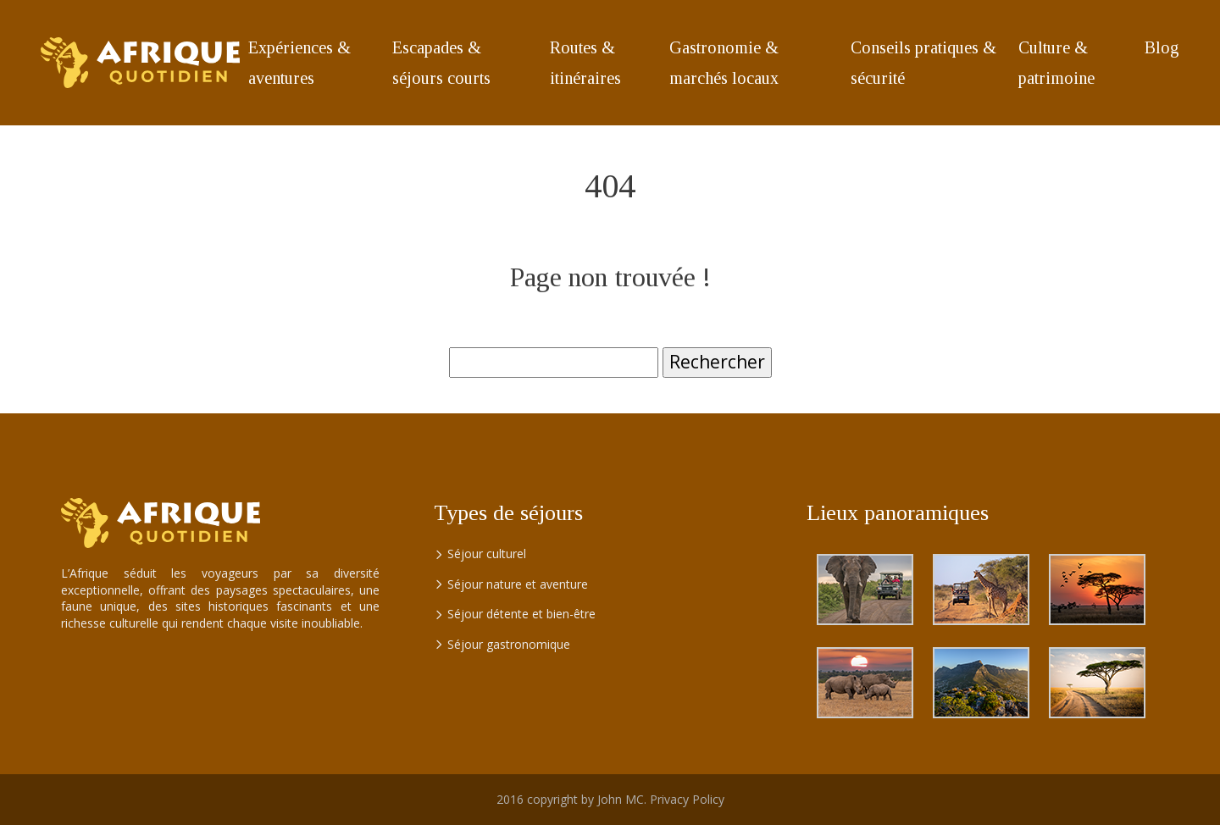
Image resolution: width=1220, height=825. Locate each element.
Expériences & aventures (299, 62)
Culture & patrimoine (1056, 62)
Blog (1162, 47)
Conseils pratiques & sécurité (923, 62)
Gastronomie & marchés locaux (724, 62)
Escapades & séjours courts (441, 62)
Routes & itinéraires (585, 62)
